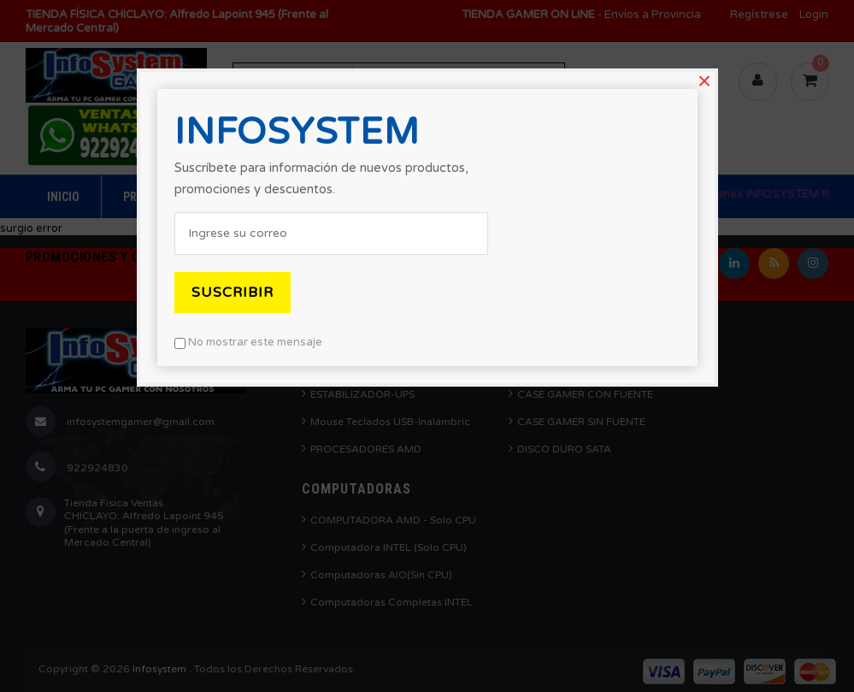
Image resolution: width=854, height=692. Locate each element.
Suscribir (232, 292)
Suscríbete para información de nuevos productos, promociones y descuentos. (321, 178)
